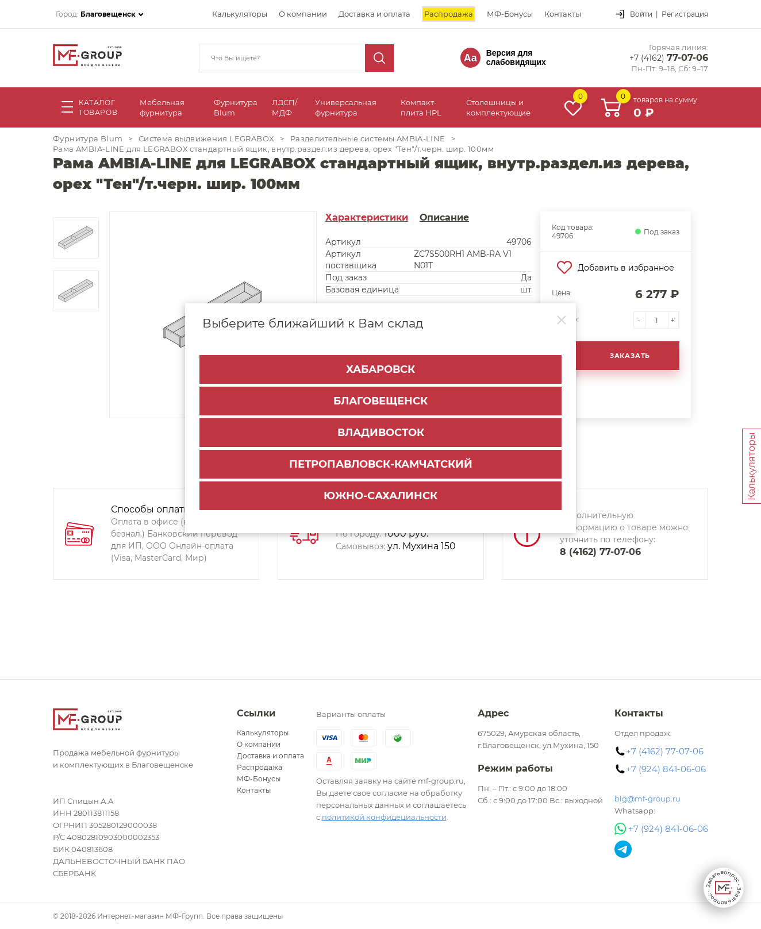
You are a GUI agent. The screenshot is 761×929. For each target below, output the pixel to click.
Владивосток (380, 432)
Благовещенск (380, 401)
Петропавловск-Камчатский (380, 464)
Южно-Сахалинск (380, 495)
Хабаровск (380, 369)
